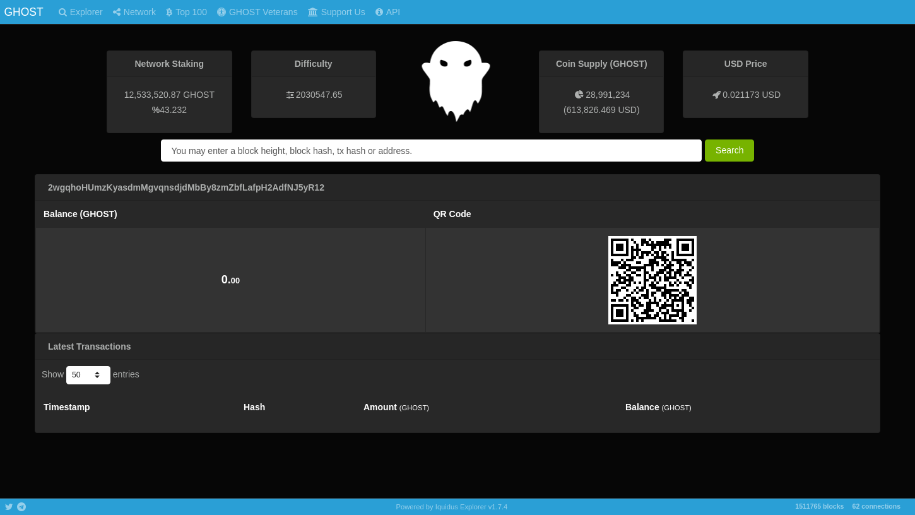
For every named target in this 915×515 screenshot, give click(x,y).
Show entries (90, 375)
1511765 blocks (819, 506)
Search (729, 150)
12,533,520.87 (152, 95)
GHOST (23, 12)
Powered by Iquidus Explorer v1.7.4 (452, 507)
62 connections (876, 506)
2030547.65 (319, 95)
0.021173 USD (752, 95)
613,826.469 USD (602, 110)
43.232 (173, 110)
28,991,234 (608, 95)
